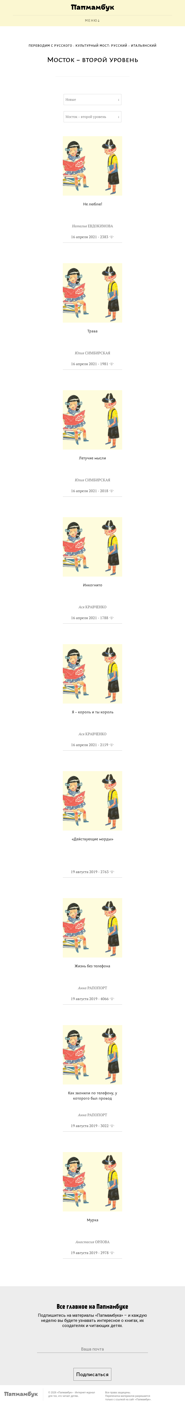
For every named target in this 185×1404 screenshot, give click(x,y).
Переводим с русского (50, 46)
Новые (70, 99)
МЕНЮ (91, 21)
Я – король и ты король (92, 712)
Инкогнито (92, 585)
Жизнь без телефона (92, 966)
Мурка (92, 1220)
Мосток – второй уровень (85, 116)
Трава (92, 331)
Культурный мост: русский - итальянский (116, 46)
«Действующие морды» (92, 839)
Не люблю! (92, 204)
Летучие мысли (92, 458)
